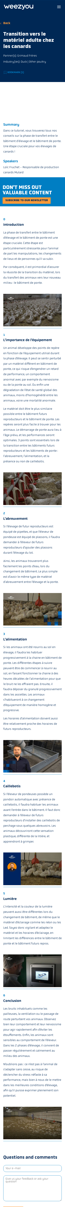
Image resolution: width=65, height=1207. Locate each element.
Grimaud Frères (27, 56)
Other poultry (37, 62)
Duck (24, 62)
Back (6, 23)
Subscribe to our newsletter (26, 200)
